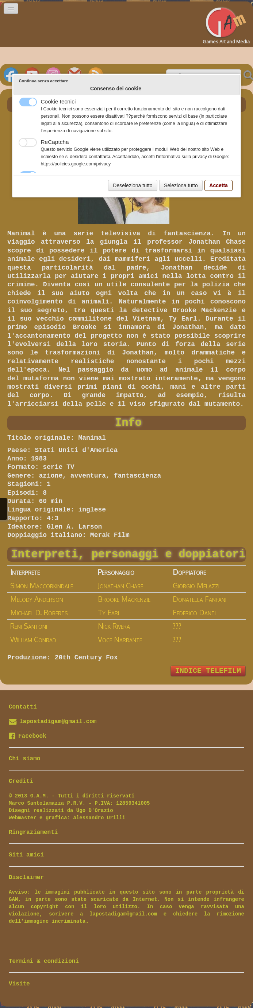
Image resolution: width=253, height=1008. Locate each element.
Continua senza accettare (43, 81)
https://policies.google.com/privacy (76, 163)
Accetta (218, 185)
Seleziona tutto (181, 185)
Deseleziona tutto (132, 185)
